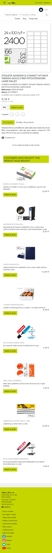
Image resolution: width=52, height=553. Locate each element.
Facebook (7, 536)
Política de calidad (8, 533)
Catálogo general (7, 530)
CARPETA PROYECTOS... (11, 264)
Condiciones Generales (9, 524)
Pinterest (23, 114)
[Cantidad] (4, 107)
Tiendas (17, 18)
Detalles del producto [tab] (25, 122)
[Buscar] (35, 15)
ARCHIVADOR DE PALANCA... (13, 224)
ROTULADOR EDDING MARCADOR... (16, 459)
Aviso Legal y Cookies (9, 514)
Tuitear (17, 114)
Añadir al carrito (17, 107)
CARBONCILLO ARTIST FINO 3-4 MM (16, 421)
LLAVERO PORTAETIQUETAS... (14, 305)
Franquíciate (33, 18)
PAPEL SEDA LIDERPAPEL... (13, 381)
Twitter (6, 544)
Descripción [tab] (8, 122)
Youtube (6, 548)
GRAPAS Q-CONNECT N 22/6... (14, 184)
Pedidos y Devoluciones (9, 521)
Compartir (11, 114)
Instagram (7, 540)
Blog (24, 18)
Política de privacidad (9, 517)
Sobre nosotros (7, 527)
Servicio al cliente (7, 511)
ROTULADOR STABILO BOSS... (14, 343)
